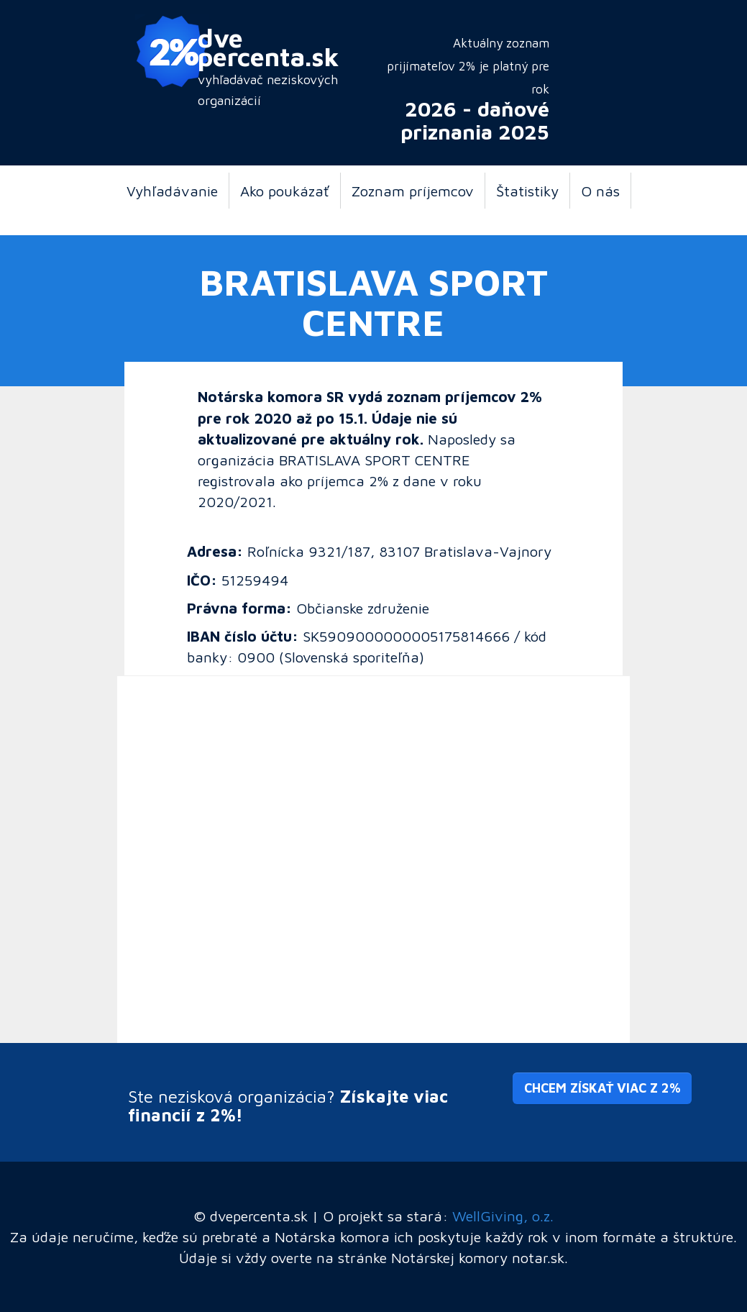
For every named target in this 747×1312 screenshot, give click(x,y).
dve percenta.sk (268, 46)
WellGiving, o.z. (503, 1215)
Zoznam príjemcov (413, 190)
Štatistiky (527, 190)
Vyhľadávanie (172, 190)
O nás (600, 190)
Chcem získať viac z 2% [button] (602, 1087)
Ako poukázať (284, 190)
